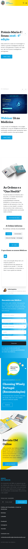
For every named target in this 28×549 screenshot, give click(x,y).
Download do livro (14, 217)
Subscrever (21, 502)
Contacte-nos (5, 533)
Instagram (4, 525)
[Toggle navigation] (26, 3)
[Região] (14, 332)
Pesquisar (14, 343)
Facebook (4, 521)
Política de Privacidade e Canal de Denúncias (11, 508)
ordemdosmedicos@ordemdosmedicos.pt (13, 537)
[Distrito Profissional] (14, 326)
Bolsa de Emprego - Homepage (14, 238)
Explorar (7, 404)
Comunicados (17, 233)
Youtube (3, 528)
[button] (22, 33)
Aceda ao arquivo (10, 464)
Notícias (9, 233)
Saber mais (6, 56)
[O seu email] (10, 502)
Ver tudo (14, 245)
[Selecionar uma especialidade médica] (14, 321)
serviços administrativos (18, 350)
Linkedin (3, 516)
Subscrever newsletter (7, 498)
